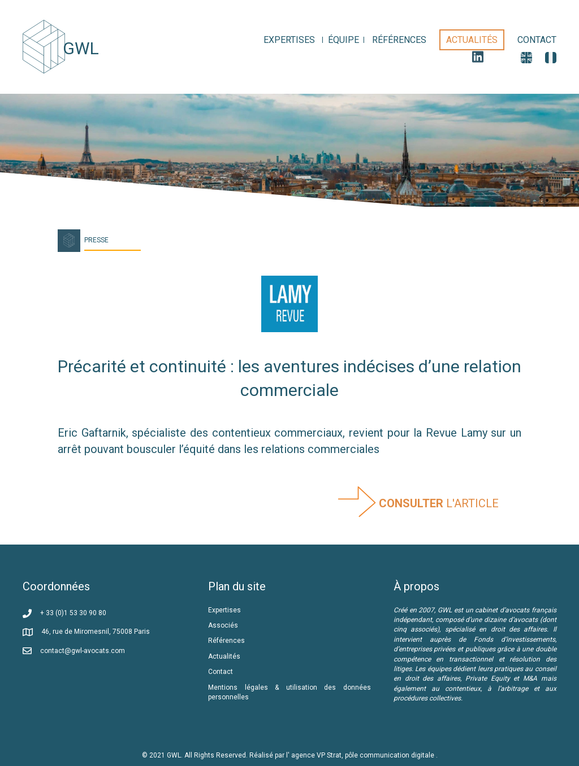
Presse (96, 240)
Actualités (224, 656)
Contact (220, 672)
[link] (289, 39)
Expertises (224, 610)
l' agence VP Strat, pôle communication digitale (361, 755)
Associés (224, 625)
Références (227, 641)
